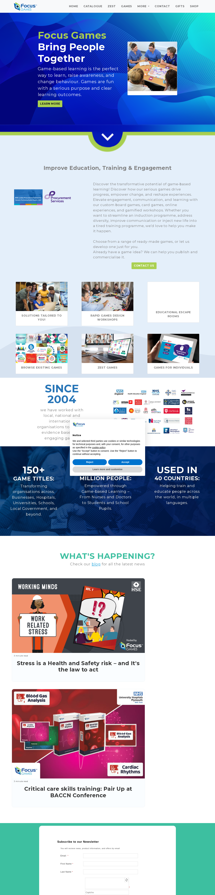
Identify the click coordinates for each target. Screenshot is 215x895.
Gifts (180, 6)
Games (126, 6)
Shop (194, 6)
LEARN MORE (50, 103)
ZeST (112, 6)
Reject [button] (89, 462)
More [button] (142, 6)
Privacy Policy (86, 767)
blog (96, 564)
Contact (162, 6)
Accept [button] (125, 462)
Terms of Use (105, 767)
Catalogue (92, 6)
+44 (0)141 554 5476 (116, 819)
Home (73, 6)
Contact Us (144, 265)
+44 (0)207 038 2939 (188, 831)
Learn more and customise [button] (107, 469)
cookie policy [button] (98, 447)
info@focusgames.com (113, 815)
